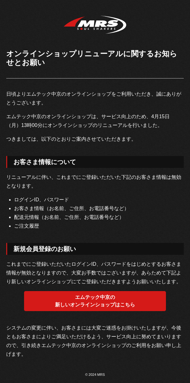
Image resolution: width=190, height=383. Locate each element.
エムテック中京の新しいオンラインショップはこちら (95, 301)
